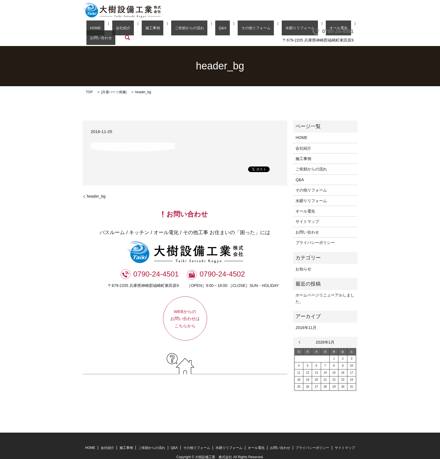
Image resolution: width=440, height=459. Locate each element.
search (343, 29)
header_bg (96, 188)
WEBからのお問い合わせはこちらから (185, 310)
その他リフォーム (223, 29)
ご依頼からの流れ (170, 29)
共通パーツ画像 (114, 84)
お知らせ (303, 260)
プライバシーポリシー (315, 234)
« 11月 (301, 333)
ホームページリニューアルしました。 (324, 289)
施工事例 (141, 29)
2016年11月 (306, 319)
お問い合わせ (320, 29)
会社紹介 (118, 29)
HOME (98, 29)
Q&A (197, 29)
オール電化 (292, 29)
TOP (89, 84)
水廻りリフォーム (260, 29)
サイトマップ (307, 213)
